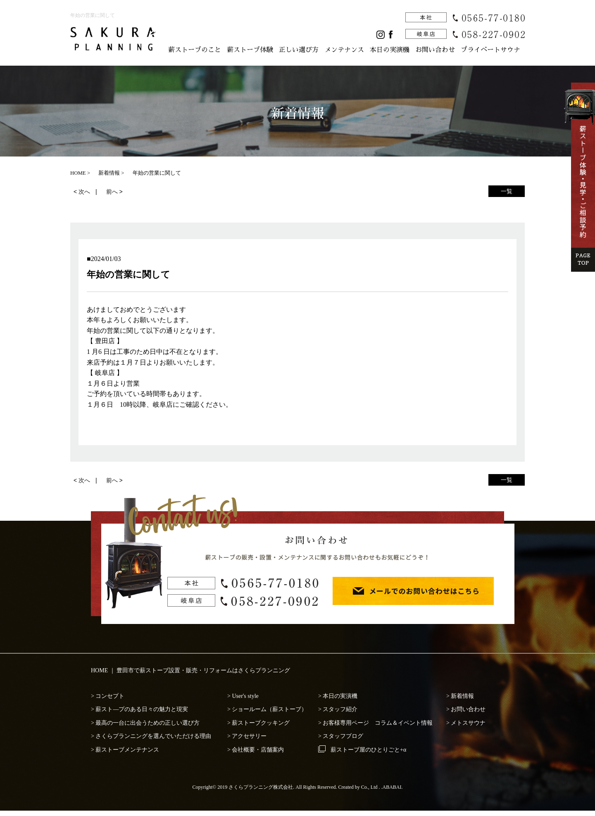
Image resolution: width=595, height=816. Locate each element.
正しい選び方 (299, 50)
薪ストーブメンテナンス (127, 750)
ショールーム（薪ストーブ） (269, 709)
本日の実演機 (389, 50)
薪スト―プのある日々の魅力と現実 (141, 709)
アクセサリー (249, 736)
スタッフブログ (343, 736)
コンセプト (109, 696)
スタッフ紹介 (340, 709)
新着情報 (462, 696)
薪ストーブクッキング (261, 723)
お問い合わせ (435, 50)
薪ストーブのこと (194, 50)
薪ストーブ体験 (250, 50)
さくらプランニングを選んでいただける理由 (153, 736)
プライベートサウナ (490, 50)
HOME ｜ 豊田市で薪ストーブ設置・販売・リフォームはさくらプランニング (190, 670)
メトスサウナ (468, 723)
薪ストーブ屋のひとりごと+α (368, 750)
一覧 (506, 191)
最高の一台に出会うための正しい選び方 (147, 723)
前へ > (114, 191)
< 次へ (82, 191)
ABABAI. (393, 787)
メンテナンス (344, 50)
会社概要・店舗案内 (258, 750)
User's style (245, 696)
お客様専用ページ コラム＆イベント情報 (378, 723)
